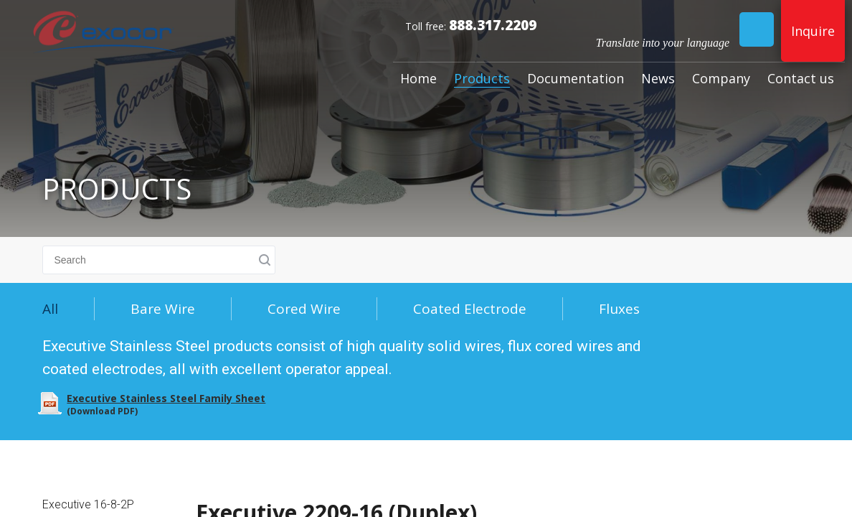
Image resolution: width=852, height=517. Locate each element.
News (658, 78)
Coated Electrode (469, 308)
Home (418, 78)
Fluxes (619, 308)
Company (721, 78)
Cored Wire (304, 308)
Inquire (813, 30)
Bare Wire (163, 308)
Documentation (575, 78)
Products (482, 78)
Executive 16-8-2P (88, 504)
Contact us (800, 78)
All (50, 308)
